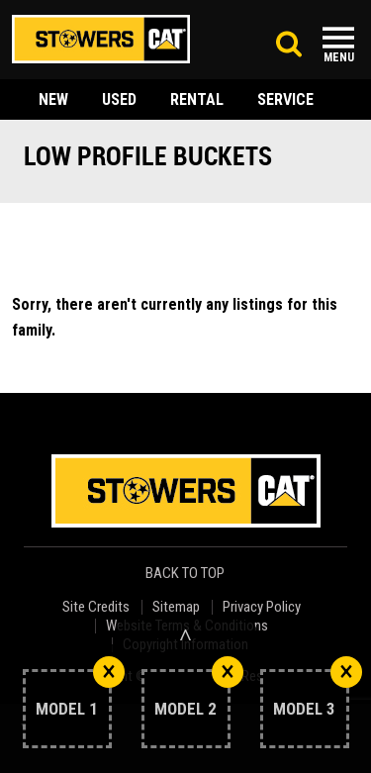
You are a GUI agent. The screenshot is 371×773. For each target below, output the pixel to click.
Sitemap (176, 607)
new (53, 99)
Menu (339, 57)
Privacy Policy (262, 607)
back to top (186, 573)
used (119, 99)
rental (197, 99)
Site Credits (96, 607)
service (285, 99)
